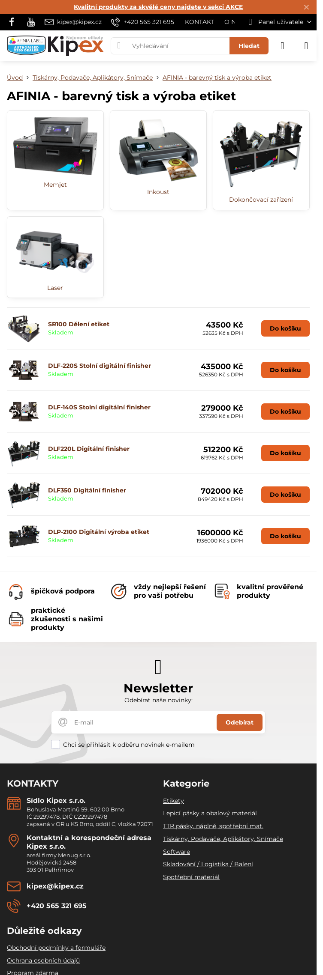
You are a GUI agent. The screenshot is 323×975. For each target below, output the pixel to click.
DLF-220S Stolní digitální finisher (99, 366)
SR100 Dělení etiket (78, 324)
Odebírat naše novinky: (158, 700)
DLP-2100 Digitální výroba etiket (98, 532)
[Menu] (306, 45)
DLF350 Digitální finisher (87, 490)
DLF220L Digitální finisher (89, 449)
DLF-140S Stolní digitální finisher (99, 407)
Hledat (249, 46)
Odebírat (240, 722)
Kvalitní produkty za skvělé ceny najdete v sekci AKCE (158, 7)
